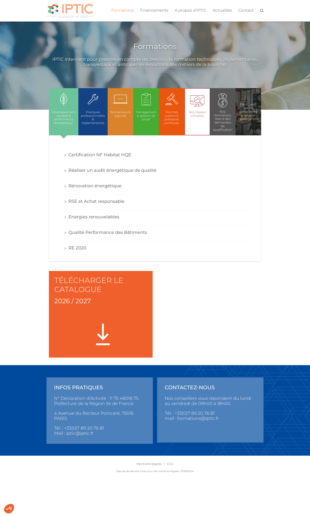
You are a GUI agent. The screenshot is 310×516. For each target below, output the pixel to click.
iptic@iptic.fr (79, 433)
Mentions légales (149, 464)
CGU (170, 464)
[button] (9, 508)
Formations (123, 10)
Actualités (222, 10)
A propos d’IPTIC (190, 10)
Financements (154, 10)
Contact (246, 10)
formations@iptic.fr (198, 418)
